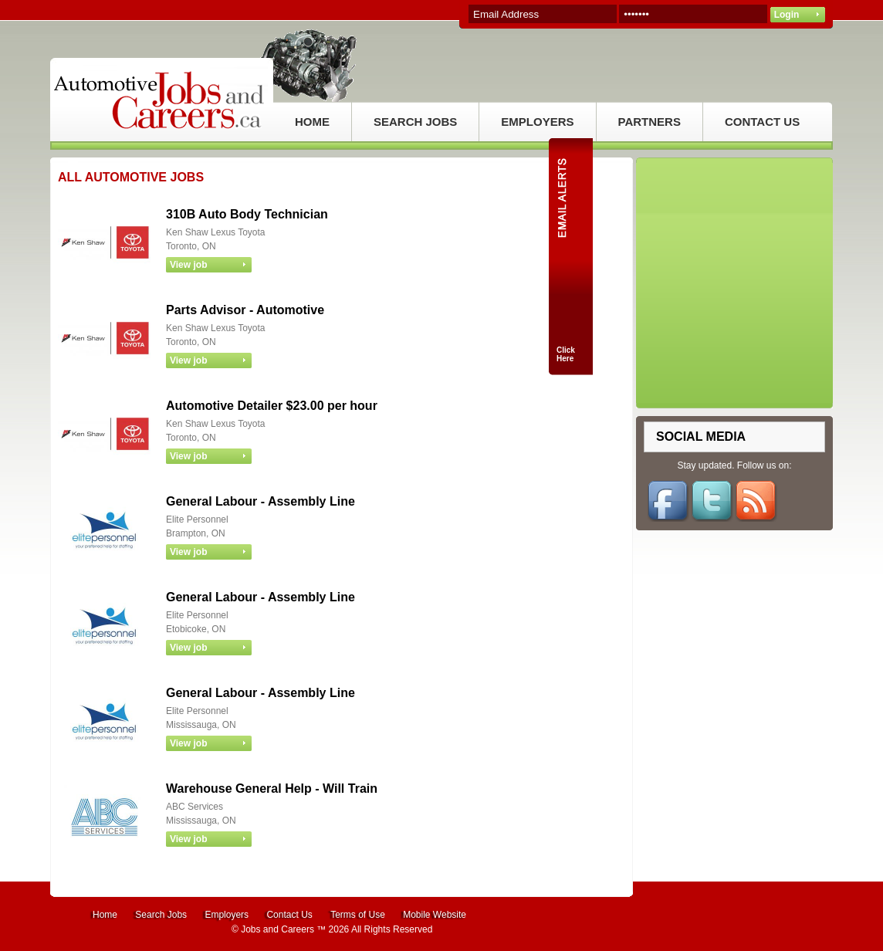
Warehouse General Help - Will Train (271, 788)
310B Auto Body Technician (247, 214)
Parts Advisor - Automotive (245, 309)
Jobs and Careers (277, 929)
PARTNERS (649, 121)
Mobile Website (434, 914)
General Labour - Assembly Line (260, 501)
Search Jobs (161, 914)
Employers (227, 914)
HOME (312, 121)
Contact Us (289, 914)
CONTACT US (762, 121)
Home (105, 914)
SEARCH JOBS (415, 121)
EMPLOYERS (537, 121)
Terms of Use (357, 914)
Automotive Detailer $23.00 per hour (271, 405)
